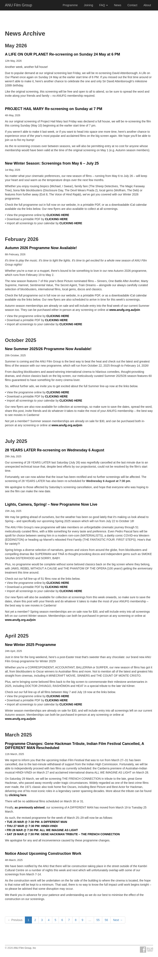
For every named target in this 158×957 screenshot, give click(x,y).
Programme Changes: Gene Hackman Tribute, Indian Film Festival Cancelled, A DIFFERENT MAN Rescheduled (74, 746)
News (117, 5)
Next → (118, 920)
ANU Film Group (18, 5)
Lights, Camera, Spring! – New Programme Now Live (51, 504)
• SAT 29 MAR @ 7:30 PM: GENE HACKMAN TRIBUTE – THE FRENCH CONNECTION (62, 834)
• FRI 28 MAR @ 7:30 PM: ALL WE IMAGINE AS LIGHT (41, 830)
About (147, 5)
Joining (88, 5)
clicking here (18, 795)
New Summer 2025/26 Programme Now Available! (48, 349)
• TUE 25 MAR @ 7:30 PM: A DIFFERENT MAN (36, 821)
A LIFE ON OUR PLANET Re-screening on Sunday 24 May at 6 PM (62, 54)
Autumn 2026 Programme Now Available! (41, 248)
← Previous (15, 920)
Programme (70, 5)
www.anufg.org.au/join (124, 309)
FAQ (103, 5)
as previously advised (30, 807)
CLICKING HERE (57, 215)
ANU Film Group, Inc (24, 948)
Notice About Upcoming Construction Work (43, 853)
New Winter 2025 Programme (30, 645)
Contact (132, 5)
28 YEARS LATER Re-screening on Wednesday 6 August (54, 450)
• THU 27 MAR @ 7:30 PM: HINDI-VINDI (31, 826)
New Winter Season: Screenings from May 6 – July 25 (52, 163)
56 (106, 920)
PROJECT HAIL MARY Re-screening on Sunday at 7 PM (53, 109)
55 (98, 920)
